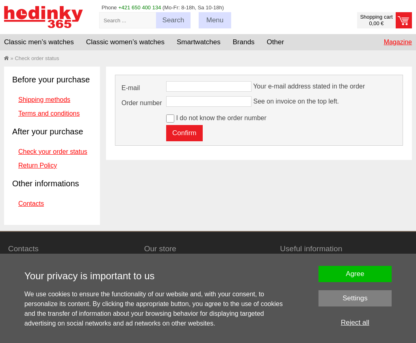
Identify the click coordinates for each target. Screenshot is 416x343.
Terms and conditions (49, 113)
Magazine (398, 42)
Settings (354, 298)
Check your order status (52, 151)
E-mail (130, 87)
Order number (141, 102)
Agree (355, 274)
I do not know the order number (221, 117)
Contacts (31, 203)
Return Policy (37, 165)
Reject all (355, 322)
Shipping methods (44, 99)
